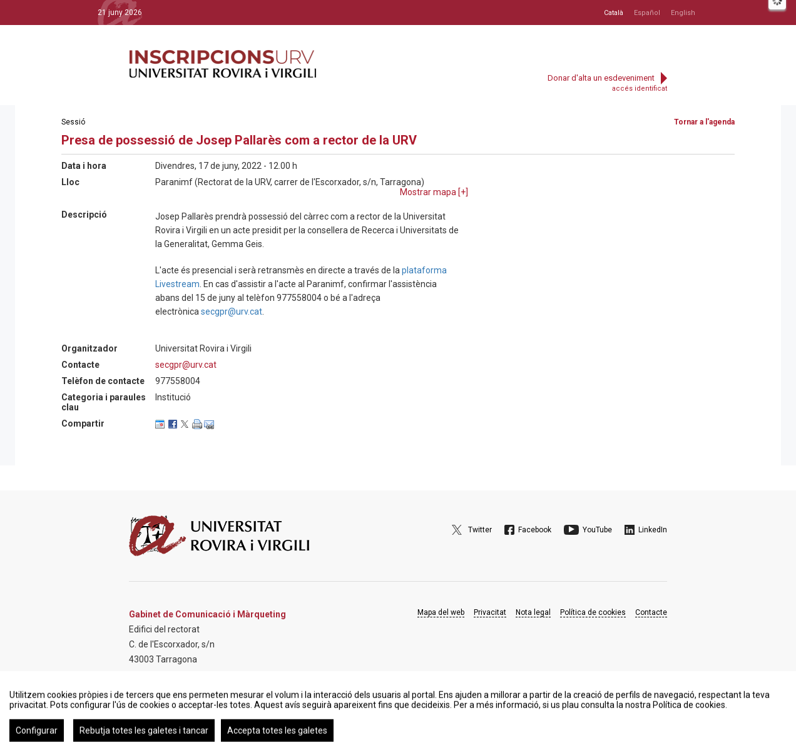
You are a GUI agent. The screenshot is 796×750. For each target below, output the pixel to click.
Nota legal (533, 612)
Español (647, 13)
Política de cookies (593, 612)
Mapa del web (440, 612)
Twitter (480, 529)
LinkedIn (652, 529)
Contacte (651, 612)
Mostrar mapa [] (434, 192)
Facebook (534, 529)
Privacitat (490, 612)
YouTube (597, 529)
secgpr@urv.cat (231, 312)
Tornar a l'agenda (704, 122)
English (683, 13)
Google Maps (163, 691)
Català (613, 13)
